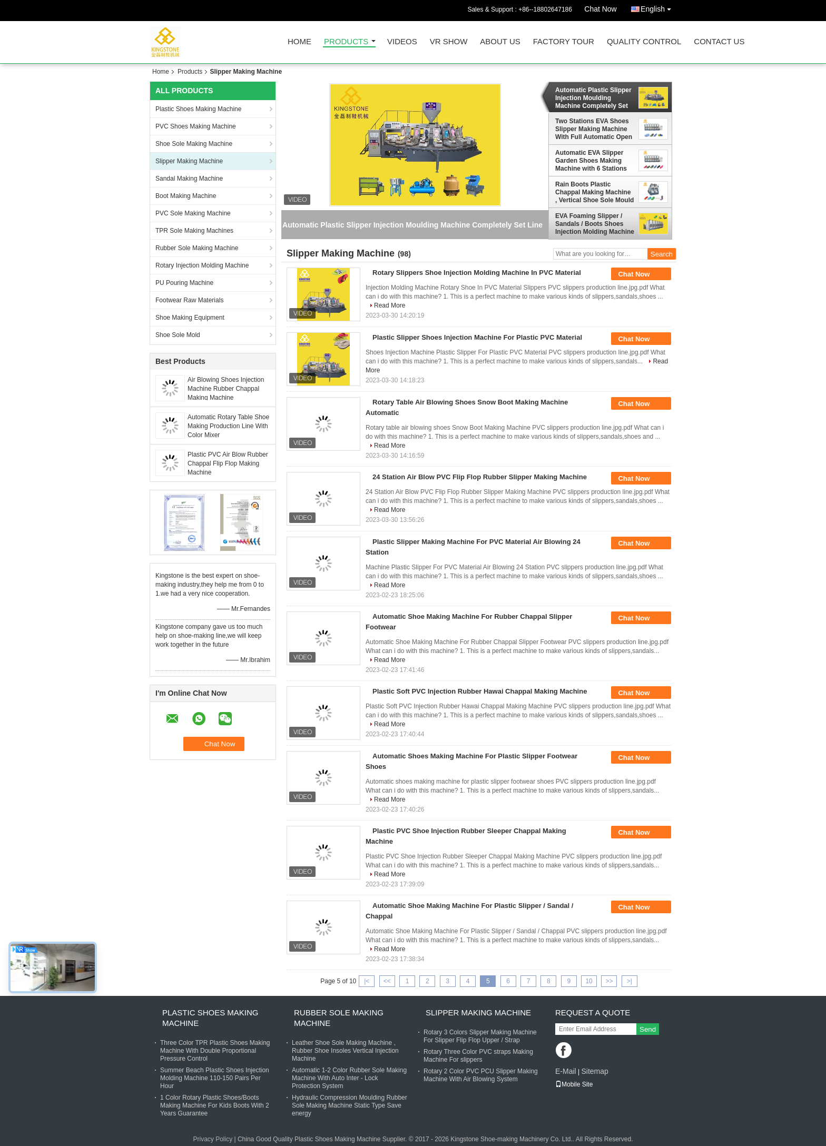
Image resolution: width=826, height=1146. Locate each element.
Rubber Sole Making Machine (196, 248)
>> (609, 981)
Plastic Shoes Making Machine (198, 109)
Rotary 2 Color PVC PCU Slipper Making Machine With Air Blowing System (481, 1075)
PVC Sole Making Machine (193, 213)
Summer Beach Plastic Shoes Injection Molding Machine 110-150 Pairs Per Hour (214, 1078)
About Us (500, 42)
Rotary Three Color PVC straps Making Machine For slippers (478, 1055)
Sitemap (594, 1071)
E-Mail (565, 1071)
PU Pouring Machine (184, 282)
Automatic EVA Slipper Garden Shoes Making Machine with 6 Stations (591, 160)
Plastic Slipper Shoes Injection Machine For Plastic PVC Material (477, 337)
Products (346, 42)
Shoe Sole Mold (177, 335)
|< (366, 981)
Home (299, 42)
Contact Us (719, 42)
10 (588, 981)
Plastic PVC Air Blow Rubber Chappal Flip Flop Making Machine (228, 463)
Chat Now (600, 9)
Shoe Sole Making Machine (193, 143)
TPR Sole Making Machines (194, 230)
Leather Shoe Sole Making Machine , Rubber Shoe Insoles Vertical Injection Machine (345, 1050)
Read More (389, 305)
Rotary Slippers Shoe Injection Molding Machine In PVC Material (476, 272)
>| (629, 981)
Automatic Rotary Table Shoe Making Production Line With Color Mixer (228, 426)
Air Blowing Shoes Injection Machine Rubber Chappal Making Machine (226, 388)
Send (648, 1029)
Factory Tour (563, 42)
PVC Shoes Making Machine (195, 126)
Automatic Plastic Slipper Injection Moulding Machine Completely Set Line (593, 98)
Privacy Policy (212, 1139)
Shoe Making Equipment (189, 317)
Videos (402, 42)
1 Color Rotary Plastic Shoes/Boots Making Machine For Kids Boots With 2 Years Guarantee (214, 1105)
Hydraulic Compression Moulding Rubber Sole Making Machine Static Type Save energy (349, 1105)
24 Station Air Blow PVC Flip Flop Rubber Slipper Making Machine (479, 477)
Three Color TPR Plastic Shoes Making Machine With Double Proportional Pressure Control (215, 1050)
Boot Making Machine (185, 196)
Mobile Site (574, 1084)
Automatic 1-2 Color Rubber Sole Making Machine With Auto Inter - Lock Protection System (349, 1078)
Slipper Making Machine (189, 161)
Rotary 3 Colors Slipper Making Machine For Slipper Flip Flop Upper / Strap (480, 1036)
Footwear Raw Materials (189, 300)
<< (387, 981)
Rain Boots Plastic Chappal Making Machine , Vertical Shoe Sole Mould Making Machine (594, 192)
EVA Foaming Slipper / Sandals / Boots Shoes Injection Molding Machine (594, 223)
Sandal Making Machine (189, 178)
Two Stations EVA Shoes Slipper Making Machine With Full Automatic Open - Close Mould (593, 129)
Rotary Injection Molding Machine (202, 265)
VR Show (449, 42)
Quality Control (644, 42)
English (658, 7)
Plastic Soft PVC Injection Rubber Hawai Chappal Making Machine (479, 691)
